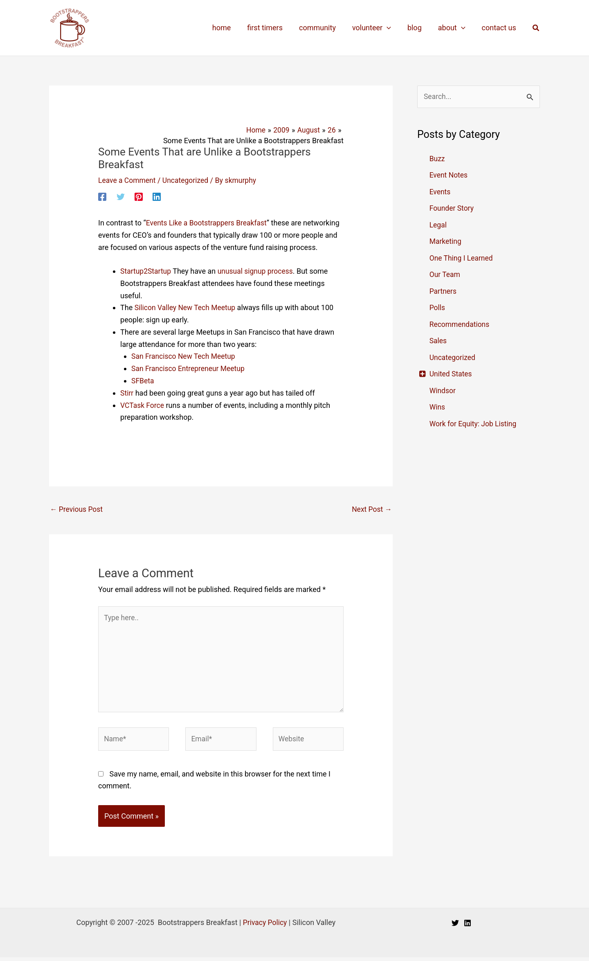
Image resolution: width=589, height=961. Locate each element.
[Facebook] (102, 195)
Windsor (442, 391)
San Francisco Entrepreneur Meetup (189, 368)
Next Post (371, 508)
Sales (438, 341)
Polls (437, 308)
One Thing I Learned (462, 258)
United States (451, 374)
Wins (437, 407)
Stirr (127, 392)
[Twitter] (121, 195)
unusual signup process (258, 271)
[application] (392, 28)
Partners (443, 291)
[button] (536, 28)
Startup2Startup (146, 271)
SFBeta (143, 380)
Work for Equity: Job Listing (474, 424)
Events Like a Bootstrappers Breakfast (208, 222)
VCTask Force (142, 404)
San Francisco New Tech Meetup (184, 355)
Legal (438, 225)
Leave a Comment (127, 180)
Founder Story (452, 208)
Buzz (437, 159)
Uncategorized (187, 180)
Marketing (445, 241)
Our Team (445, 274)
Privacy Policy (265, 926)
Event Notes (449, 175)
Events (440, 192)
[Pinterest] (139, 195)
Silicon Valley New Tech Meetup (186, 307)
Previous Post (77, 508)
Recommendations (460, 324)
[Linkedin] (157, 195)
